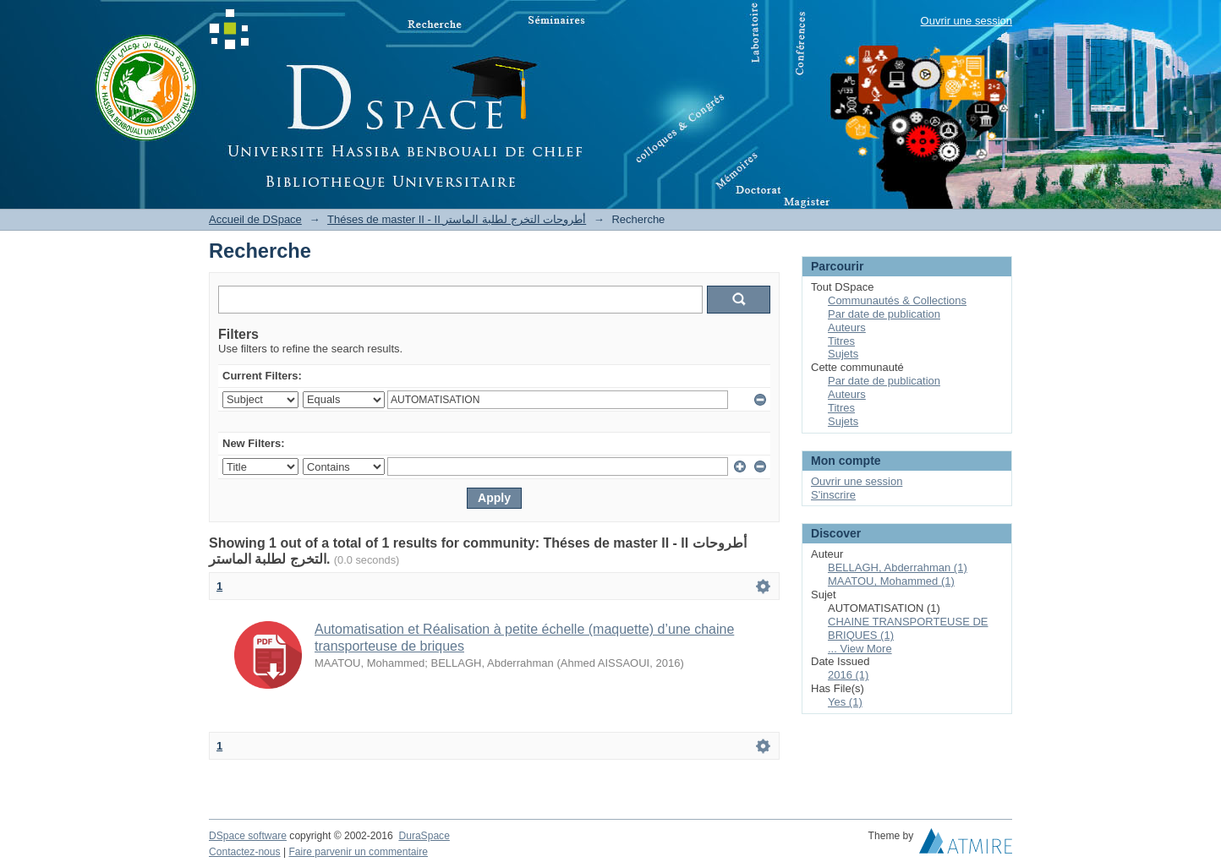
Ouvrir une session (966, 20)
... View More (860, 648)
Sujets (843, 353)
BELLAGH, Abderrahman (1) (897, 567)
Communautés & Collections (897, 300)
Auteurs (847, 327)
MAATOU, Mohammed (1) (891, 581)
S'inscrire (833, 494)
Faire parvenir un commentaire (357, 852)
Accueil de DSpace (255, 219)
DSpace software (248, 836)
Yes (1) (845, 702)
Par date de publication (884, 314)
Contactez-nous (245, 852)
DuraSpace (423, 836)
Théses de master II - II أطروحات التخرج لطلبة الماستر (456, 219)
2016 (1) (848, 674)
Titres (841, 341)
